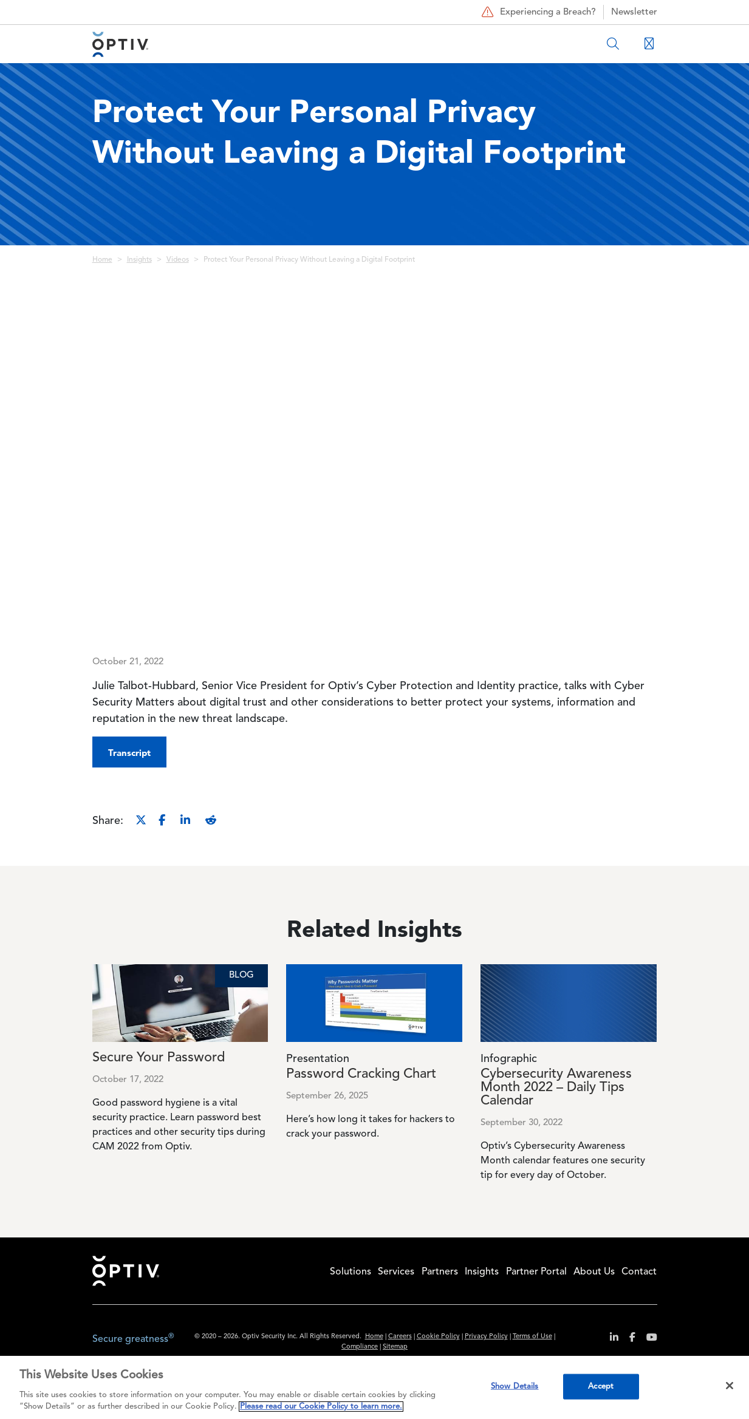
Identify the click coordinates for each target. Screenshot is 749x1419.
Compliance (359, 1347)
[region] (374, 1387)
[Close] (729, 1385)
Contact (639, 1272)
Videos (177, 260)
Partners (440, 1272)
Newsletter (634, 12)
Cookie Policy (438, 1336)
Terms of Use (532, 1336)
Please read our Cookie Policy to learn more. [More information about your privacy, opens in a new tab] (321, 1406)
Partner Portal (536, 1272)
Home (102, 260)
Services (396, 1272)
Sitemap (395, 1347)
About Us (594, 1272)
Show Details (515, 1386)
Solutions (350, 1272)
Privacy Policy (486, 1336)
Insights (139, 260)
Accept (601, 1386)
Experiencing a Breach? (537, 12)
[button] (129, 752)
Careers (400, 1336)
